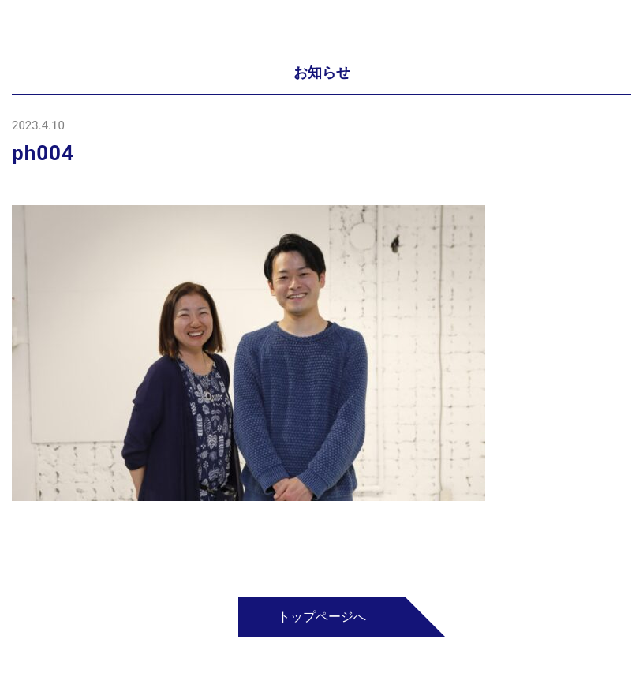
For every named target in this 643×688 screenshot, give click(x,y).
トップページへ (322, 616)
